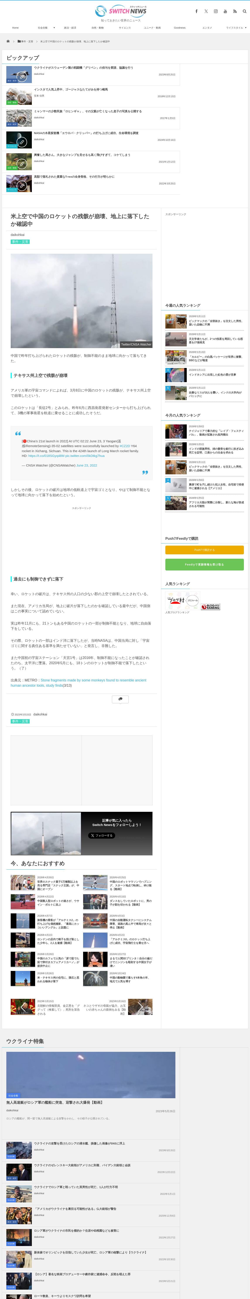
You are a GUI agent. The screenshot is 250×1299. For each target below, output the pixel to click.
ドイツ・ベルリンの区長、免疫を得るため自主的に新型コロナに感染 (51, 1202)
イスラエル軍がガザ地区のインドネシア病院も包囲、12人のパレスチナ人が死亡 (135, 1114)
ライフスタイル (234, 27)
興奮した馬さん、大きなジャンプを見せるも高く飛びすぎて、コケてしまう (135, 93)
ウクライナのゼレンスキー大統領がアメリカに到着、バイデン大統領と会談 (214, 967)
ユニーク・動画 (152, 27)
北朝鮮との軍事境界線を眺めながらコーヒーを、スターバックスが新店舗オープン (51, 1220)
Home (15, 27)
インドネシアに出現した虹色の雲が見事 (212, 287)
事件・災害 (20, 154)
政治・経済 (70, 27)
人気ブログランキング (177, 525)
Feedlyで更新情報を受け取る (204, 477)
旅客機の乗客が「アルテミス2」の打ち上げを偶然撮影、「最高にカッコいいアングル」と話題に (58, 836)
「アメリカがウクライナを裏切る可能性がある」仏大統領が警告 (214, 987)
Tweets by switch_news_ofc (125, 1178)
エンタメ (207, 27)
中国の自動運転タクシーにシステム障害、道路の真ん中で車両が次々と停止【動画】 (131, 836)
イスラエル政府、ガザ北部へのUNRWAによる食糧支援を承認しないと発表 (214, 1114)
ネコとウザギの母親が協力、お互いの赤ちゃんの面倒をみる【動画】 (104, 922)
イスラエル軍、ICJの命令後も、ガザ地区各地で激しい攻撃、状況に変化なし (135, 1093)
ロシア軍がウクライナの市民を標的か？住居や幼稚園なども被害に (135, 1009)
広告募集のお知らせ (196, 1283)
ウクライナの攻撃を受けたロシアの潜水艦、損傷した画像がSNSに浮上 (135, 967)
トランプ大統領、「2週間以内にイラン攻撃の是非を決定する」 (214, 1134)
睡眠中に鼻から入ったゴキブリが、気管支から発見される (51, 1256)
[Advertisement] (81, 454)
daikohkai (39, 81)
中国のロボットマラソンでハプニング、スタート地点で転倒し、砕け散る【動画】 (131, 798)
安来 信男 (119, 77)
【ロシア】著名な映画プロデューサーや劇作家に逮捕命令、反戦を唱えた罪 (135, 1033)
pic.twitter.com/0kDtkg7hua (85, 368)
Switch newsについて (54, 1283)
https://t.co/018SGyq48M (46, 368)
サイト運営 (81, 1283)
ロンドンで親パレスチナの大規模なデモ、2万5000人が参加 (214, 1091)
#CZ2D (125, 359)
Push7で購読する (204, 462)
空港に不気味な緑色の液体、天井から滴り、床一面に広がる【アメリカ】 (51, 1184)
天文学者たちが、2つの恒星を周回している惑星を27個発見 (216, 253)
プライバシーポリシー (107, 1283)
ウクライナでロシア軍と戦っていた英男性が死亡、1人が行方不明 (135, 987)
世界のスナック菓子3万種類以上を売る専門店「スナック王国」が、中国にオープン (58, 798)
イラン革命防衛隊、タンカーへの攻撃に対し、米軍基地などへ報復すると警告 (135, 1071)
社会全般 (43, 27)
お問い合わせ (134, 1283)
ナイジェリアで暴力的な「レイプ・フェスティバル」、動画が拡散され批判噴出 (216, 345)
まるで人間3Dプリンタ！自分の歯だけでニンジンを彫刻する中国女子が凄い (131, 875)
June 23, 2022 (86, 378)
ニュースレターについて (163, 1283)
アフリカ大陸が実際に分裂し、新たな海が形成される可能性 (216, 417)
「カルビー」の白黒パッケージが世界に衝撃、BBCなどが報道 (216, 271)
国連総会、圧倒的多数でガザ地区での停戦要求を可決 (214, 1069)
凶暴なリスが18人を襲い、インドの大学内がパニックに (215, 307)
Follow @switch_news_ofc (132, 750)
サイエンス (125, 27)
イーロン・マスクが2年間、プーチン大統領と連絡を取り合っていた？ (51, 1238)
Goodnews (180, 27)
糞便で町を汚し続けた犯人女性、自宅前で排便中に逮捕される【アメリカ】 (216, 399)
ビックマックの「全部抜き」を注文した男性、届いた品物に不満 (216, 235)
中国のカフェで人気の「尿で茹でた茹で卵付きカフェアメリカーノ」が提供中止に (58, 875)
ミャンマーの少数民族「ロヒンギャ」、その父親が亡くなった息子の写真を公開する (214, 71)
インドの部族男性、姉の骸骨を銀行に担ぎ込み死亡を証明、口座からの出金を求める (216, 363)
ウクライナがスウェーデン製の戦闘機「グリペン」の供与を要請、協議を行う (55, 71)
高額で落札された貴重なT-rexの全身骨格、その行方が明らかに (213, 91)
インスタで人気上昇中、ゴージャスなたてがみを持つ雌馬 (135, 69)
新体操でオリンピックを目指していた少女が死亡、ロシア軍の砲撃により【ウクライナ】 (214, 1011)
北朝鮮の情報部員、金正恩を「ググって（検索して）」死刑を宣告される (58, 922)
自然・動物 (98, 27)
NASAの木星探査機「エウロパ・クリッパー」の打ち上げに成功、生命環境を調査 (55, 93)
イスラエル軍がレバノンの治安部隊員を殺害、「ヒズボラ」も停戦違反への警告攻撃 (135, 1136)
